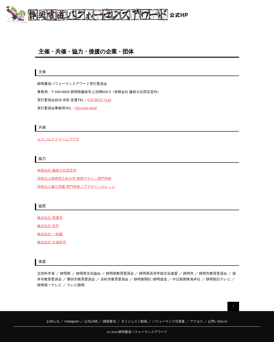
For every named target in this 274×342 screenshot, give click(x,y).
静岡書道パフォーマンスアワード (142, 332)
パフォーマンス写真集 (168, 321)
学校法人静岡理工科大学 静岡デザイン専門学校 (74, 178)
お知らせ (53, 321)
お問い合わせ (217, 321)
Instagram (71, 321)
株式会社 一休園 (50, 234)
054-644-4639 (86, 108)
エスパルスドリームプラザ (58, 139)
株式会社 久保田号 (51, 242)
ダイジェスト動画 (134, 321)
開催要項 (109, 321)
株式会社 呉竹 (48, 226)
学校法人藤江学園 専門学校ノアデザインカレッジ (76, 187)
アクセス (196, 321)
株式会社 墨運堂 (50, 218)
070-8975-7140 (99, 100)
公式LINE (91, 321)
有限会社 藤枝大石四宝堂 (57, 170)
